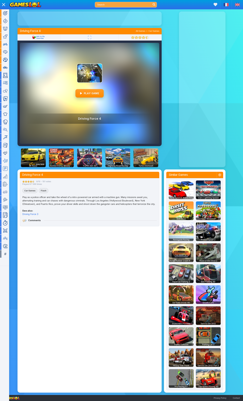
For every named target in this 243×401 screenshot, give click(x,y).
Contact (236, 398)
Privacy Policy (220, 398)
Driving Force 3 (35, 214)
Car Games (158, 31)
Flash (48, 190)
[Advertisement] (94, 19)
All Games (145, 31)
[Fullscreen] (94, 37)
